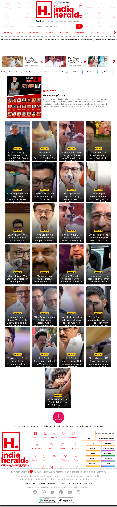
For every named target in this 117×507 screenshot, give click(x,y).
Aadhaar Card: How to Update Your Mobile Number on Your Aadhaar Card (70, 39)
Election (92, 458)
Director (90, 72)
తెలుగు (38, 21)
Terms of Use (26, 483)
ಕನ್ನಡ (57, 21)
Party (88, 438)
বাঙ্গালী (70, 21)
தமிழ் (62, 21)
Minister (92, 448)
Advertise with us (89, 483)
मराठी (65, 21)
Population (92, 463)
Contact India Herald (74, 483)
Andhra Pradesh (30, 72)
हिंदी (49, 21)
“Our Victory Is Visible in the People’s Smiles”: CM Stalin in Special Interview (32, 60)
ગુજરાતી (53, 21)
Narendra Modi (15, 72)
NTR (75, 72)
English (44, 21)
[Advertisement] (58, 48)
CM (93, 443)
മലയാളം (76, 21)
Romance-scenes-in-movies (105, 433)
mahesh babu (45, 72)
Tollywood (60, 72)
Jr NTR (106, 72)
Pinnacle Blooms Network (106, 438)
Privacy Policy (52, 483)
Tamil (92, 453)
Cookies (62, 483)
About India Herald (39, 483)
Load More (58, 417)
